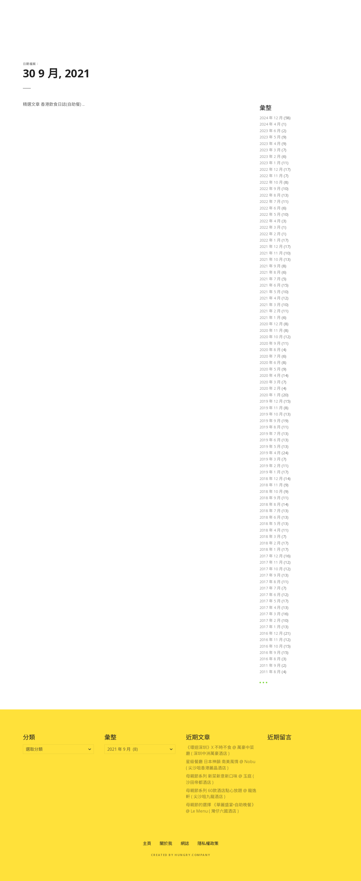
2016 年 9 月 (270, 652)
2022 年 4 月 (270, 220)
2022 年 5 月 (270, 214)
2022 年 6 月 (270, 208)
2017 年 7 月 (270, 587)
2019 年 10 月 (271, 414)
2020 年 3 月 (270, 381)
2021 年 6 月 (270, 285)
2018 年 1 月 (270, 549)
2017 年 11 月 (271, 562)
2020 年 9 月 (270, 343)
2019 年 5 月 (270, 446)
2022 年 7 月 (270, 201)
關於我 (166, 843)
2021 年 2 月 (270, 310)
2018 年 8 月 (270, 504)
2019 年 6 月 (270, 439)
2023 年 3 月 (270, 149)
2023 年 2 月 (270, 156)
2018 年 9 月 (270, 497)
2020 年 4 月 (270, 375)
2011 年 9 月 (270, 665)
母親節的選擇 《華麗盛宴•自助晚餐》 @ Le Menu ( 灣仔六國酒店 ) (221, 808)
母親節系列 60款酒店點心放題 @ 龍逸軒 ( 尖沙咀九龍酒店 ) (221, 794)
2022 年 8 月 (270, 195)
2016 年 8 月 (270, 658)
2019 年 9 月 (270, 420)
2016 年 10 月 (271, 646)
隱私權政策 (207, 843)
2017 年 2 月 (270, 620)
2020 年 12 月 (271, 323)
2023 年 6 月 (270, 130)
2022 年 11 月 (271, 175)
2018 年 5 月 (270, 523)
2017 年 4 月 (270, 607)
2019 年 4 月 (270, 452)
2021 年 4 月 (270, 298)
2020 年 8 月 (270, 349)
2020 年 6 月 (270, 362)
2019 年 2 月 (270, 465)
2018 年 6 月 (270, 517)
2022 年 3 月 (270, 227)
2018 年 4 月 (270, 530)
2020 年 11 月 (271, 330)
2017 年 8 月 (270, 581)
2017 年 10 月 (271, 568)
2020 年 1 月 (270, 394)
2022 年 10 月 (271, 182)
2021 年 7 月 (270, 278)
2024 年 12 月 (271, 117)
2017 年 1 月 (270, 626)
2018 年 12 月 (271, 478)
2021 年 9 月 (270, 265)
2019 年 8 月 (270, 426)
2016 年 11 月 (271, 639)
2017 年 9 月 (270, 575)
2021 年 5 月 (270, 291)
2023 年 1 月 (270, 162)
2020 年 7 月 (270, 356)
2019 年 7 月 (270, 433)
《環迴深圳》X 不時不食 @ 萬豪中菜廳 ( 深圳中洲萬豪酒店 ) (220, 750)
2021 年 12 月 (271, 246)
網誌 (185, 843)
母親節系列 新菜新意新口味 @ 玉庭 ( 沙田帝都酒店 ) (220, 779)
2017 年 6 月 (270, 594)
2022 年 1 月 (270, 240)
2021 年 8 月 (270, 272)
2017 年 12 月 (271, 555)
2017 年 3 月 (270, 613)
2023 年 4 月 (270, 143)
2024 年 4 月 (270, 124)
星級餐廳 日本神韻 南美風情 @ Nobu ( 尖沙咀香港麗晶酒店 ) (220, 765)
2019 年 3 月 (270, 459)
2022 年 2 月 (270, 233)
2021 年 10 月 (271, 259)
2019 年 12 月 (271, 401)
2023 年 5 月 (270, 136)
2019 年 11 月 (271, 407)
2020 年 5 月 (270, 369)
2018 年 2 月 (270, 542)
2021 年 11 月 (271, 253)
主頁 (147, 843)
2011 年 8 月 (270, 671)
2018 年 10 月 (271, 491)
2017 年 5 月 (270, 600)
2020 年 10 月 (271, 336)
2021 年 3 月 (270, 304)
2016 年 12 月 (271, 633)
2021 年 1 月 (270, 317)
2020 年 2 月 (270, 388)
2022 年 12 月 (271, 169)
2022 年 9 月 (270, 188)
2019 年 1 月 (270, 471)
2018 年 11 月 (271, 484)
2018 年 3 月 (270, 536)
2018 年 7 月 (270, 510)
